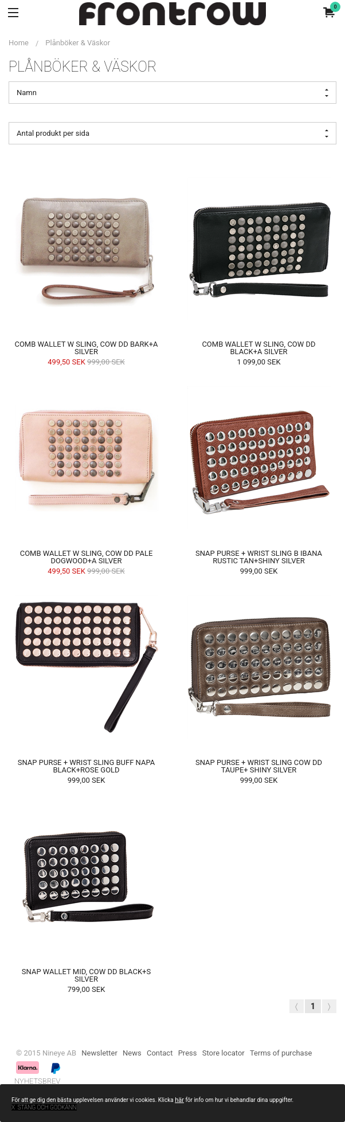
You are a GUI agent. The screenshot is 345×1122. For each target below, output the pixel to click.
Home (19, 42)
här (179, 1100)
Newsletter (99, 1053)
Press (187, 1053)
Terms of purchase (281, 1053)
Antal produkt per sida (172, 133)
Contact (159, 1053)
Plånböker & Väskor (77, 42)
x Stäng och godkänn (44, 1107)
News (132, 1053)
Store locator (223, 1053)
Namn (172, 93)
